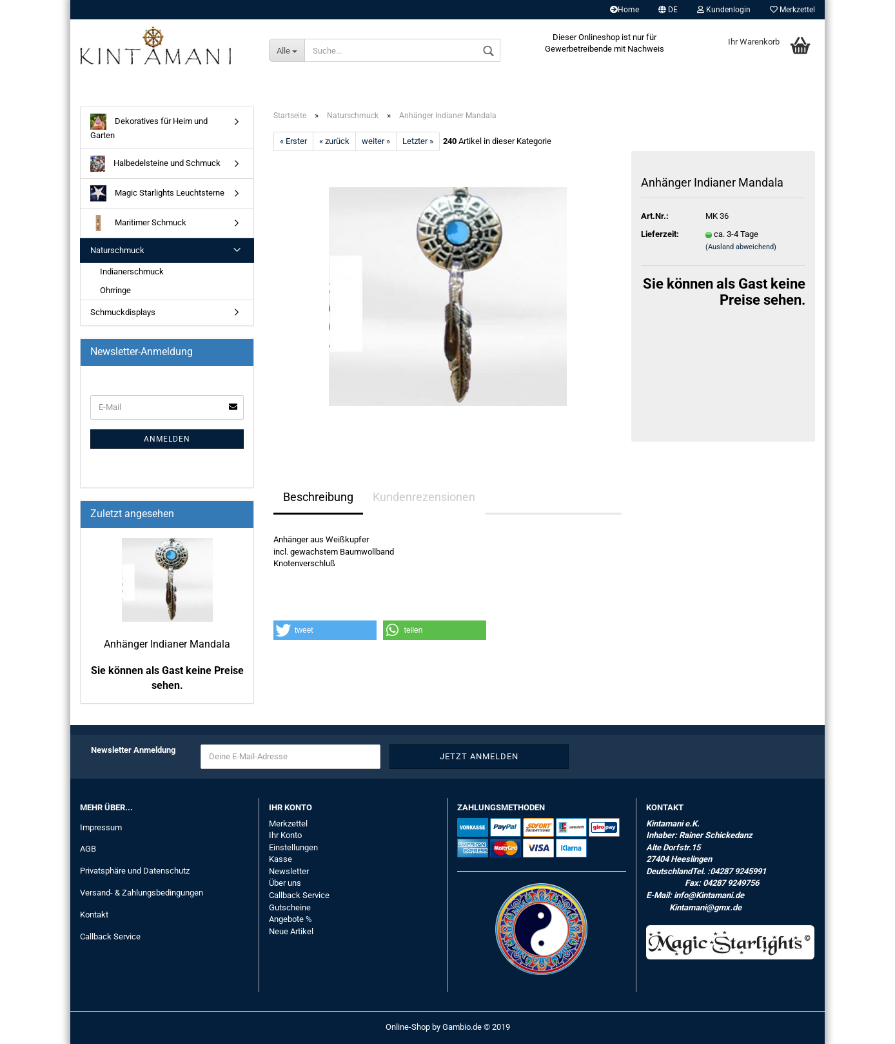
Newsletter (289, 871)
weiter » (376, 141)
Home (624, 9)
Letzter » (417, 141)
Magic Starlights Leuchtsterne (157, 193)
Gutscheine (290, 907)
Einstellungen (293, 847)
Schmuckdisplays (122, 312)
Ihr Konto (285, 835)
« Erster (293, 141)
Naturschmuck (117, 250)
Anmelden (167, 439)
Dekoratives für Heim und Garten (149, 127)
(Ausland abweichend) (740, 247)
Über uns (285, 883)
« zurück (334, 141)
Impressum (101, 827)
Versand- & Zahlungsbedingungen (141, 892)
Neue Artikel (291, 931)
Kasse (280, 859)
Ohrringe (115, 290)
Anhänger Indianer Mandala (167, 644)
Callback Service (110, 936)
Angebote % (290, 919)
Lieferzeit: (660, 234)
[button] (325, 630)
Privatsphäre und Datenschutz (135, 870)
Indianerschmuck (132, 271)
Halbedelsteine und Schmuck (155, 164)
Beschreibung (318, 497)
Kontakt (94, 914)
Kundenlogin (724, 9)
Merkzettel (792, 9)
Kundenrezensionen (424, 497)
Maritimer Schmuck (138, 223)
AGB (88, 849)
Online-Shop (408, 1027)
